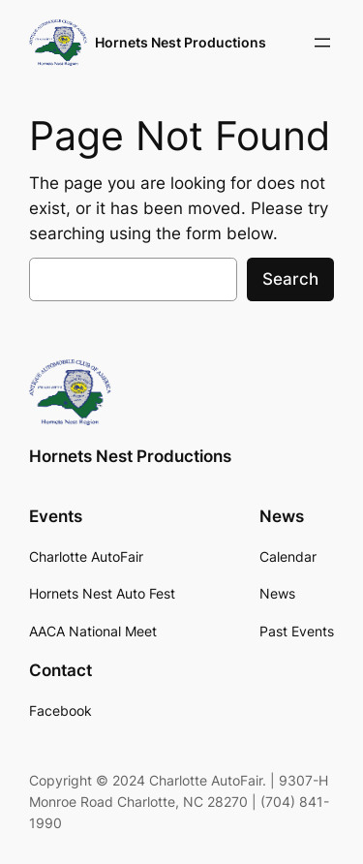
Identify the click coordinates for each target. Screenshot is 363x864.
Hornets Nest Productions (180, 42)
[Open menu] (322, 42)
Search (290, 279)
